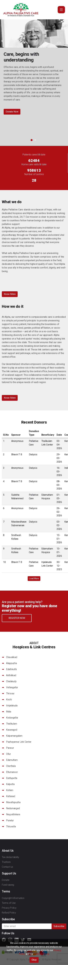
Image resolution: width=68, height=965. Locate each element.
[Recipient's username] (27, 926)
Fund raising (8, 884)
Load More (34, 578)
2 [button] (35, 140)
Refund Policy (9, 912)
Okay (34, 959)
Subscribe (59, 926)
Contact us (7, 866)
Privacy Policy (9, 907)
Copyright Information (13, 898)
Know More (10, 294)
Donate (5, 880)
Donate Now (12, 111)
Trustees (6, 862)
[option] (34, 70)
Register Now (17, 618)
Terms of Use (9, 903)
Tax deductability (10, 857)
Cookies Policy (41, 953)
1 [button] (32, 140)
